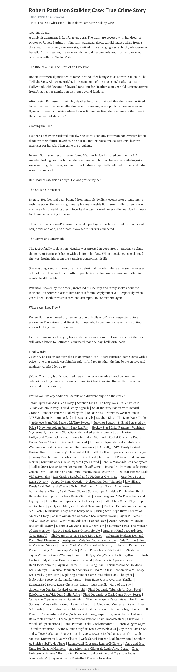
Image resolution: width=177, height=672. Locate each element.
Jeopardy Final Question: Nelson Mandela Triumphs (86, 481)
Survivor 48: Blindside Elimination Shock (116, 491)
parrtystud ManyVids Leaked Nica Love (74, 506)
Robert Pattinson (38, 16)
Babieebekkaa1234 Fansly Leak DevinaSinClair (60, 496)
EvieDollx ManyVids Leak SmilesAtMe (54, 594)
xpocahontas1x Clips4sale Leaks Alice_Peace (99, 648)
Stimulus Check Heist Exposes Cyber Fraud (70, 462)
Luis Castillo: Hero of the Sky (111, 585)
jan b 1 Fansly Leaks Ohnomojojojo (76, 530)
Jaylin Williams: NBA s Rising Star (80, 565)
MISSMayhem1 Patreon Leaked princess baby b (61, 418)
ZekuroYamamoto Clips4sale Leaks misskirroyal (84, 516)
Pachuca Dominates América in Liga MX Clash (81, 570)
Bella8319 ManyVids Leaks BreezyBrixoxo (111, 555)
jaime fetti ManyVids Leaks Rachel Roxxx (99, 437)
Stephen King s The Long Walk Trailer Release (108, 403)
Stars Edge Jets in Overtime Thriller (109, 580)
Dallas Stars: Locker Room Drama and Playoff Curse (66, 467)
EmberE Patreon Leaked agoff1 (63, 413)
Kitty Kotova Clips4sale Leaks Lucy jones (73, 501)
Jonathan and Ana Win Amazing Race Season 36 (81, 472)
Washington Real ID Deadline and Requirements (61, 447)
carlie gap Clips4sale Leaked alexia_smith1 (103, 634)
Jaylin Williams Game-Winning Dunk (54, 555)
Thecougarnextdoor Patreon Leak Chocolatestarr (91, 619)
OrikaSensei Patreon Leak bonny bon (106, 639)
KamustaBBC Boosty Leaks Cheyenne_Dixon (58, 585)
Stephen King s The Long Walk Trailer (121, 418)
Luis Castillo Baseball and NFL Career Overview (85, 476)
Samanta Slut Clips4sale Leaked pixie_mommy (81, 432)
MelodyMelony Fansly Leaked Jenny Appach (59, 408)
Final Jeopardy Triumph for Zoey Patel (114, 589)
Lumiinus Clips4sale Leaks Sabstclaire (115, 442)
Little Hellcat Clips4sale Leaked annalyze (119, 452)
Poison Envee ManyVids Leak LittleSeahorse (109, 550)
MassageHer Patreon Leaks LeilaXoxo (67, 604)
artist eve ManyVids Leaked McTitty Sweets (60, 422)
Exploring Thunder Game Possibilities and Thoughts (97, 575)
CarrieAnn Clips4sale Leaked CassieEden (56, 599)
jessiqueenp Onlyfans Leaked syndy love (89, 540)
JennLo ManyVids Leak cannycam (124, 462)
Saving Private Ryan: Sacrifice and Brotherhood (63, 457)
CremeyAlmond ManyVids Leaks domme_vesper (73, 614)
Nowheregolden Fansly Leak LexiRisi (63, 427)
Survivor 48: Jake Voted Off (70, 452)
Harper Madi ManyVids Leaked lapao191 (86, 545)
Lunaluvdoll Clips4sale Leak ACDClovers (95, 643)
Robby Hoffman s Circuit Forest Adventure (100, 486)
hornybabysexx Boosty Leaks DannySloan (57, 491)
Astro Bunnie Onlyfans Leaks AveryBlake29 (87, 629)
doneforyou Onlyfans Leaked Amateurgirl (57, 589)
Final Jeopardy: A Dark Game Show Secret (112, 594)
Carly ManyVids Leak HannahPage (83, 521)
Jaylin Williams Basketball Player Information (81, 658)
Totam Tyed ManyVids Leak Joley (51, 403)
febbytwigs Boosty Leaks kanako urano (55, 580)
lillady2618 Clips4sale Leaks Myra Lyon (76, 535)
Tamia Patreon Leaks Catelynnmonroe (88, 624)
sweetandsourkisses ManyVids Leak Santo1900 (76, 609)
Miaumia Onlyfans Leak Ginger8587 (80, 526)
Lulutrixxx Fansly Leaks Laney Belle (69, 511)
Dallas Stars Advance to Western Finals (113, 413)
